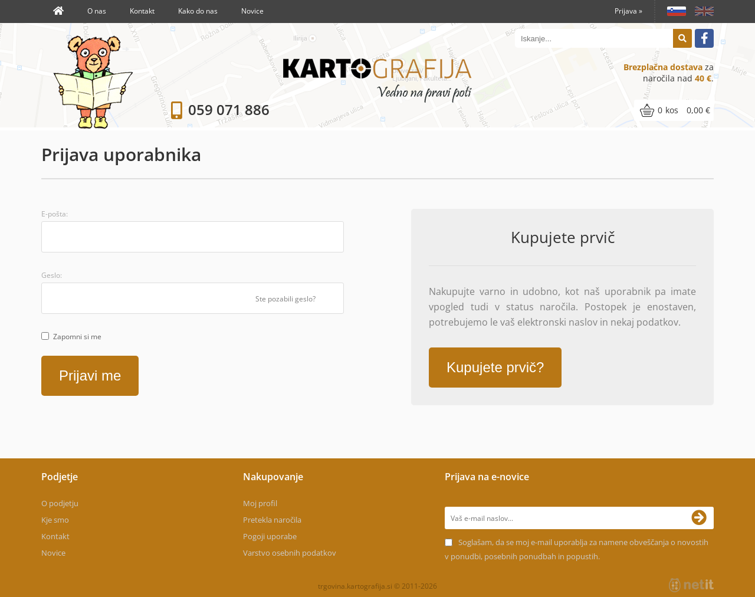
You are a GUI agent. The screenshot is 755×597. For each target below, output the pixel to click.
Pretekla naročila (272, 519)
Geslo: (51, 275)
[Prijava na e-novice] (702, 518)
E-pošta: (54, 214)
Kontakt (142, 11)
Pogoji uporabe (270, 536)
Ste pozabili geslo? (285, 299)
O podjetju (59, 503)
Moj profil (260, 503)
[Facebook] (704, 38)
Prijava (628, 11)
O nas (96, 11)
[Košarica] (674, 110)
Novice (252, 11)
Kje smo (55, 519)
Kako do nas (198, 11)
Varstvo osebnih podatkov (289, 552)
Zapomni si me (77, 337)
